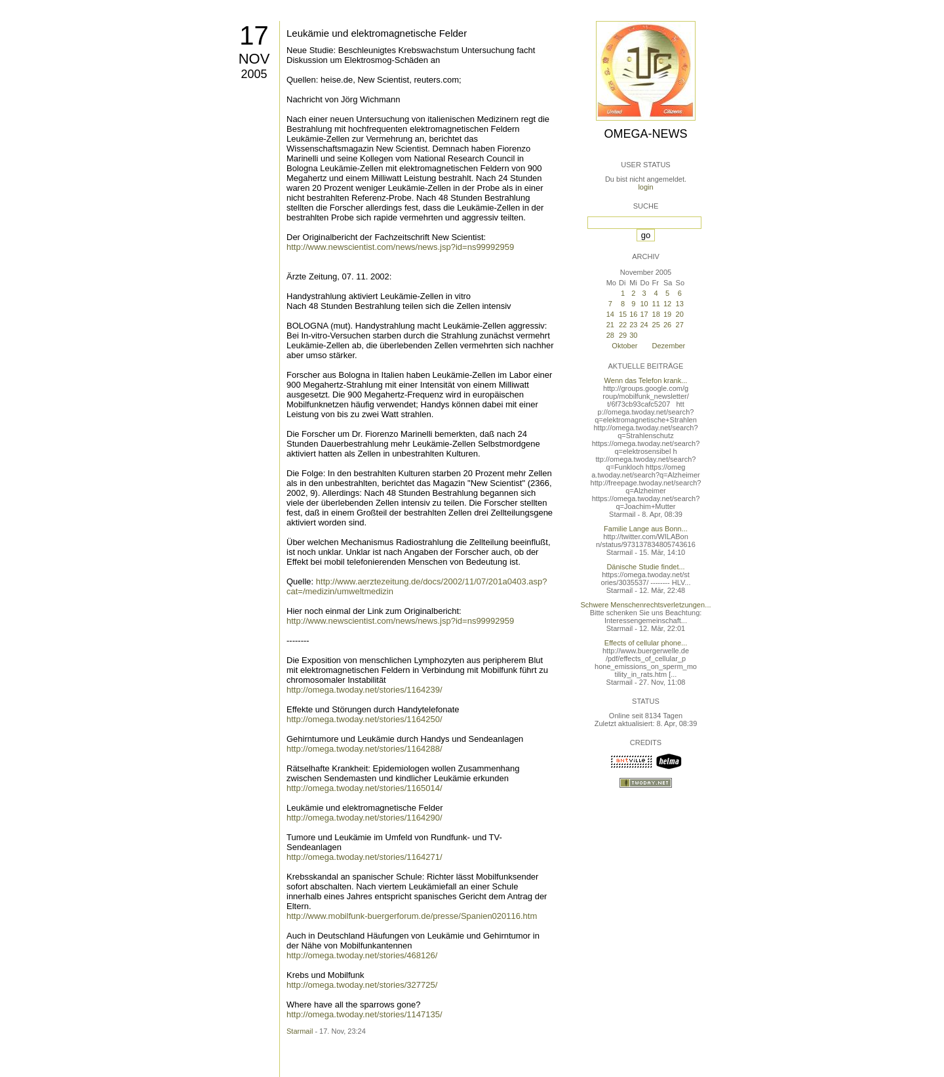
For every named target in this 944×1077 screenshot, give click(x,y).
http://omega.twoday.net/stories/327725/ (361, 985)
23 (633, 325)
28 (610, 335)
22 (623, 325)
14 (610, 314)
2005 (254, 74)
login (645, 187)
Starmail (299, 1031)
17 (254, 35)
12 (667, 304)
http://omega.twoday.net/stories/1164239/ (364, 690)
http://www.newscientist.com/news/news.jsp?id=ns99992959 (400, 247)
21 (610, 325)
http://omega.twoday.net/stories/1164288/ (364, 749)
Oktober (624, 346)
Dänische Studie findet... (645, 567)
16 (633, 314)
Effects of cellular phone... (645, 643)
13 (680, 304)
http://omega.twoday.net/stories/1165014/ (364, 788)
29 (623, 335)
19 (667, 314)
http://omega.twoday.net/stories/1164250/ (364, 719)
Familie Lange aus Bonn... (646, 529)
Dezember (669, 346)
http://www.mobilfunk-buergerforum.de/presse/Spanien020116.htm (411, 916)
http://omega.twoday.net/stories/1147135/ (364, 1014)
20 (680, 314)
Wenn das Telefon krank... (646, 380)
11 (656, 304)
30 (633, 335)
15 (623, 314)
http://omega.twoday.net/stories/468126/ (361, 955)
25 (656, 325)
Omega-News (645, 133)
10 (644, 304)
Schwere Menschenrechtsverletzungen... (646, 605)
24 (644, 325)
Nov (254, 59)
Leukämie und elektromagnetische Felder (376, 33)
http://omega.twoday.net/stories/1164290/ (364, 818)
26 (667, 325)
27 (680, 325)
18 (656, 314)
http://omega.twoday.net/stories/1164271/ (364, 857)
